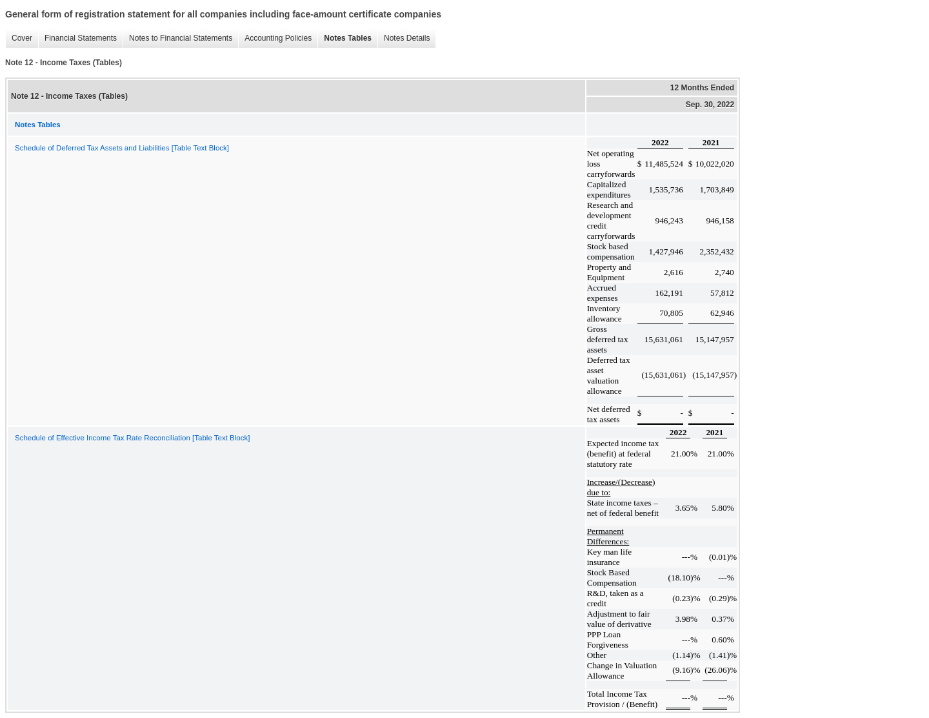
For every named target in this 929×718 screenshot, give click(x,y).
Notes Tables (344, 38)
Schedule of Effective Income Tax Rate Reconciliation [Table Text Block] (132, 438)
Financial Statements (77, 38)
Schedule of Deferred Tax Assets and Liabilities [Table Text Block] (122, 148)
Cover (18, 38)
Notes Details (403, 38)
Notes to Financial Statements (177, 38)
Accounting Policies (275, 38)
